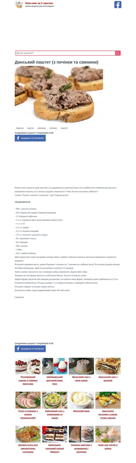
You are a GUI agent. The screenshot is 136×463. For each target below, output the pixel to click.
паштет (64, 128)
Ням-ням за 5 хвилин (39, 3)
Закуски (20, 128)
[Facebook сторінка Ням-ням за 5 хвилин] (117, 2)
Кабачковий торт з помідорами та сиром (54, 414)
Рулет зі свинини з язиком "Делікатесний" (28, 414)
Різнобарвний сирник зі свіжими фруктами (28, 380)
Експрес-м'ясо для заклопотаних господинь (28, 448)
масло (31, 128)
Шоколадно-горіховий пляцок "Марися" (54, 448)
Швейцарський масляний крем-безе (54, 380)
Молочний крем (81, 411)
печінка (53, 128)
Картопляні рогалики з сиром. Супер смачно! (107, 414)
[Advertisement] (68, 29)
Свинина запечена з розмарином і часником (81, 448)
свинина (42, 128)
